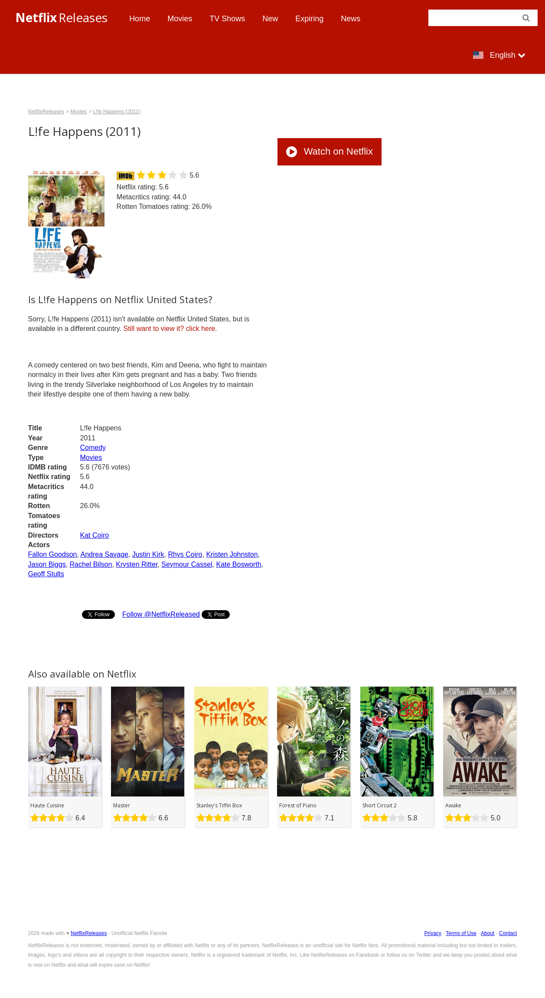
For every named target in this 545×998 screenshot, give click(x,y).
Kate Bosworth (238, 564)
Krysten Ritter (136, 564)
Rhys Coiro (185, 554)
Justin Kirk (148, 554)
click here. (170, 328)
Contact (508, 933)
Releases (61, 17)
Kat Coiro (94, 535)
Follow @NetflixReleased (161, 614)
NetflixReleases (46, 112)
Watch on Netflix (329, 151)
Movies (179, 18)
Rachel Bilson (91, 564)
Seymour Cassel (186, 564)
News (350, 18)
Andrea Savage (104, 554)
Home (139, 18)
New (270, 18)
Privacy (432, 933)
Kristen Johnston (232, 554)
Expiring (309, 18)
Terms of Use (461, 933)
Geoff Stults (46, 574)
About (487, 933)
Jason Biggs (47, 564)
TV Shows (227, 18)
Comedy (93, 447)
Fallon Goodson (52, 554)
